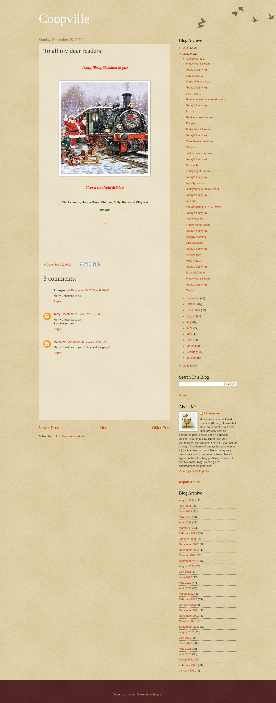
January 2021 (187, 670)
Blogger (157, 694)
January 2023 (187, 538)
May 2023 (185, 516)
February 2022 (188, 599)
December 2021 (189, 610)
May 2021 (185, 648)
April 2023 (185, 522)
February (192, 352)
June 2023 (185, 511)
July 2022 (185, 571)
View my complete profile (194, 471)
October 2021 (187, 621)
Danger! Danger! (196, 272)
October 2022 (187, 555)
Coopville (64, 18)
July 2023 (185, 505)
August (191, 316)
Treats (190, 290)
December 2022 (189, 544)
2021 (186, 365)
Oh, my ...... (193, 147)
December (193, 58)
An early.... (192, 201)
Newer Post (49, 428)
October (192, 304)
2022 (186, 53)
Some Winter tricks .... (199, 81)
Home (105, 428)
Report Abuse (189, 482)
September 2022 (189, 560)
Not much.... (193, 165)
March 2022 (186, 593)
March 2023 (186, 527)
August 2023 (186, 500)
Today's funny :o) (196, 69)
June (190, 328)
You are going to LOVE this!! (203, 207)
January (192, 357)
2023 (186, 47)
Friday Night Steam (198, 63)
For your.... (192, 123)
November (193, 298)
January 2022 (187, 604)
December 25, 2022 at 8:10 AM (90, 290)
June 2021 (185, 643)
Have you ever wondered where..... (207, 99)
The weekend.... (196, 219)
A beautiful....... (195, 75)
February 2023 (188, 533)
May (190, 334)
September (194, 310)
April (190, 339)
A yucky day (193, 254)
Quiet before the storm (199, 141)
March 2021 (186, 659)
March (191, 346)
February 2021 (188, 665)
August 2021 (186, 632)
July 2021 (185, 637)
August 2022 (186, 566)
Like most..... (194, 93)
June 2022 (185, 577)
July (189, 322)
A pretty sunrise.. (196, 183)
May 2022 (185, 582)
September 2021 (189, 626)
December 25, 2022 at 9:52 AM (87, 341)
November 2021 (189, 615)
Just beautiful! (194, 242)
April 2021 (185, 654)
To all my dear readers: (200, 117)
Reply (57, 301)
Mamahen (60, 341)
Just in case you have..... (201, 153)
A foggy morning (196, 237)
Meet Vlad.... (193, 260)
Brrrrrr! (190, 111)
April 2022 (185, 588)
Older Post (161, 428)
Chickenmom (212, 413)
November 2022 (189, 549)
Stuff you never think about (202, 189)
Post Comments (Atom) (70, 436)
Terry (57, 314)
